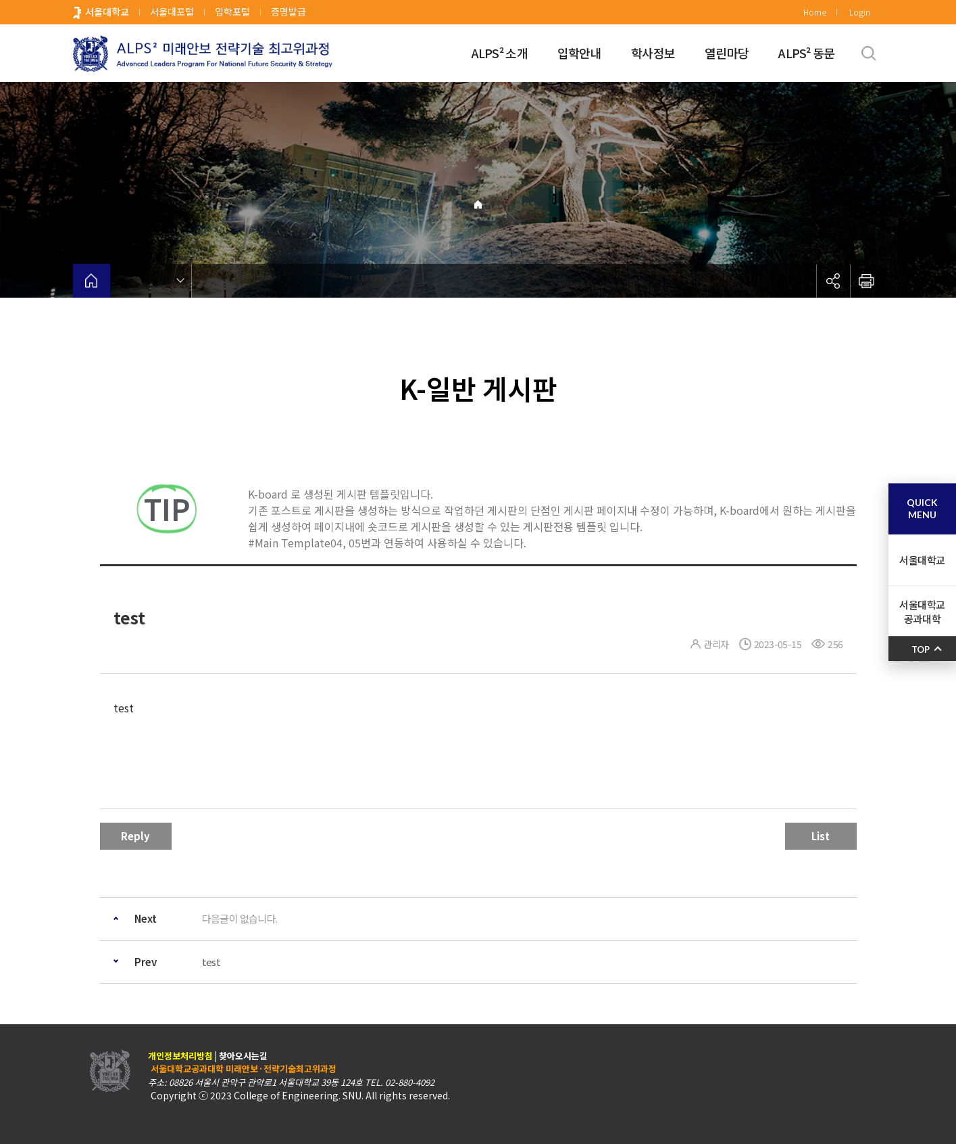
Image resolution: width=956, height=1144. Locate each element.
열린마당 (727, 53)
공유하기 (833, 281)
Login (859, 12)
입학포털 (232, 11)
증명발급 (288, 11)
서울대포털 (172, 11)
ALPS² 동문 (806, 53)
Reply (135, 836)
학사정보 (653, 53)
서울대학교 (107, 11)
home (91, 281)
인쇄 (867, 281)
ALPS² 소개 (500, 53)
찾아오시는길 (243, 1055)
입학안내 (579, 53)
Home (814, 12)
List (820, 836)
